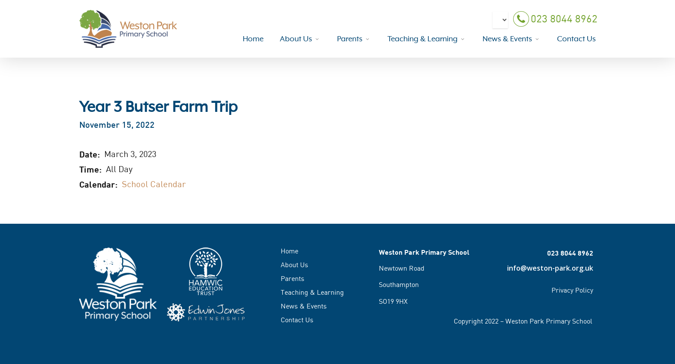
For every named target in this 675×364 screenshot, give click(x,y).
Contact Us (297, 319)
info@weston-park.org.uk (550, 268)
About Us (294, 264)
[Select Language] (500, 23)
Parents (292, 278)
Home (289, 251)
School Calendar (154, 184)
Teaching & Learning (312, 292)
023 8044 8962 (554, 23)
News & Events (304, 306)
